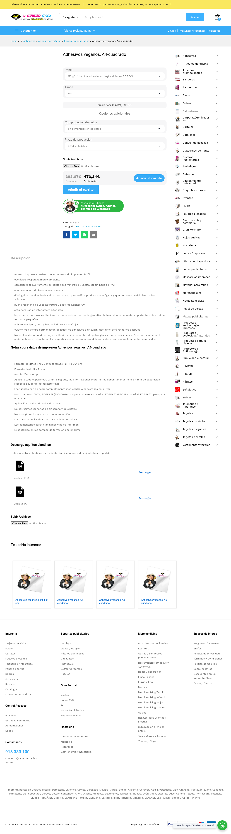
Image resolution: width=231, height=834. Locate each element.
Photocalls (67, 663)
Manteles (66, 741)
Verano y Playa (147, 741)
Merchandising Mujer (150, 702)
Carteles (10, 653)
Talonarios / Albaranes (19, 663)
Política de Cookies (205, 663)
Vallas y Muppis (70, 648)
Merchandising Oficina (151, 707)
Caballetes (67, 658)
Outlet (142, 712)
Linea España (146, 676)
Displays (66, 643)
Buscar (195, 17)
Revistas (10, 684)
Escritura (143, 648)
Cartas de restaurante (74, 736)
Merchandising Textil (150, 692)
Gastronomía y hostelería (76, 751)
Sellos (9, 730)
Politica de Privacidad (207, 653)
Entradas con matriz (17, 720)
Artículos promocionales (153, 643)
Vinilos (65, 695)
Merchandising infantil (151, 697)
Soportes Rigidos (71, 715)
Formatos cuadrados (88, 226)
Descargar (145, 472)
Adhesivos (11, 679)
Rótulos (65, 673)
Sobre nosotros (203, 668)
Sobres (9, 673)
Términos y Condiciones (208, 658)
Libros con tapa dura (18, 694)
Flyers (9, 648)
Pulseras (10, 715)
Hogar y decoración (150, 671)
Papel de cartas (14, 668)
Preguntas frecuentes (192, 30)
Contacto (214, 30)
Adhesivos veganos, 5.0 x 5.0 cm (31, 601)
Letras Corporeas (71, 668)
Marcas (142, 687)
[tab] (22, 259)
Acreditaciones (14, 725)
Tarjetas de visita (15, 643)
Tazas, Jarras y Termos (152, 736)
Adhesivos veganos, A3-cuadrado (112, 601)
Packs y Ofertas (203, 683)
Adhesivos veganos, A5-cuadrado (154, 601)
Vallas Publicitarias (72, 710)
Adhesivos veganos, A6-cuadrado (70, 601)
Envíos (172, 30)
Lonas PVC (67, 700)
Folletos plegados (16, 658)
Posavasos (67, 746)
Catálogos (11, 689)
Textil (64, 705)
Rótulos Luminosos (72, 653)
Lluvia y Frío (145, 681)
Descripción (20, 258)
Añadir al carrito (152, 178)
